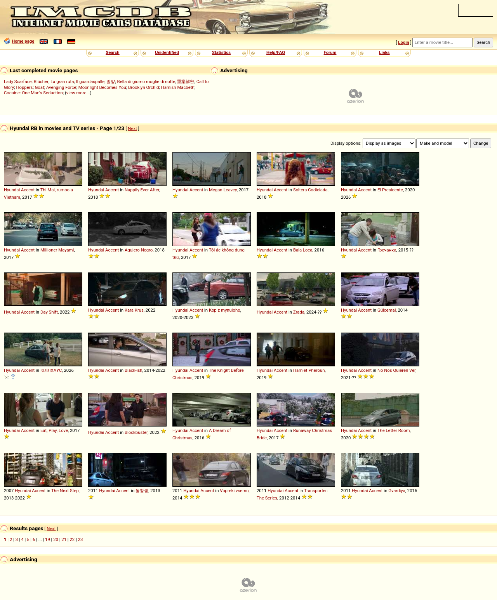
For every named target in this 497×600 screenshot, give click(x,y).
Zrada (298, 312)
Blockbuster (136, 432)
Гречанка (386, 250)
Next (132, 128)
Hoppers (24, 87)
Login (403, 42)
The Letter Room (393, 430)
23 (80, 539)
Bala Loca (303, 250)
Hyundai (12, 189)
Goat (39, 87)
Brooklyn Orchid (143, 87)
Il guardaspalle (90, 81)
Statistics (221, 52)
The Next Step (65, 490)
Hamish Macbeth (178, 87)
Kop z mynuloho (224, 310)
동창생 (142, 490)
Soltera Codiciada (310, 189)
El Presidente (390, 189)
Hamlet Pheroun (309, 370)
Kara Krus (134, 310)
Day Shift (49, 312)
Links (384, 52)
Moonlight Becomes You (102, 87)
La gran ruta (62, 81)
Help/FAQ (275, 52)
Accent (28, 189)
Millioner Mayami (57, 250)
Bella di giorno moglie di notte (146, 81)
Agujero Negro (139, 250)
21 (63, 539)
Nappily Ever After (142, 189)
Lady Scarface (18, 81)
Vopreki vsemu (234, 490)
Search (112, 52)
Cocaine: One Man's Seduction (33, 92)
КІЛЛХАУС (51, 370)
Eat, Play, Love (54, 430)
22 (72, 539)
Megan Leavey (223, 189)
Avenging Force (61, 87)
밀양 (110, 81)
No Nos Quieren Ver (396, 370)
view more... (78, 92)
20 (55, 539)
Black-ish (133, 370)
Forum (330, 52)
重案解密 (185, 81)
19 (47, 539)
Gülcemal (386, 310)
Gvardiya (396, 490)
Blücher (41, 81)
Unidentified (167, 52)
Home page (23, 41)
